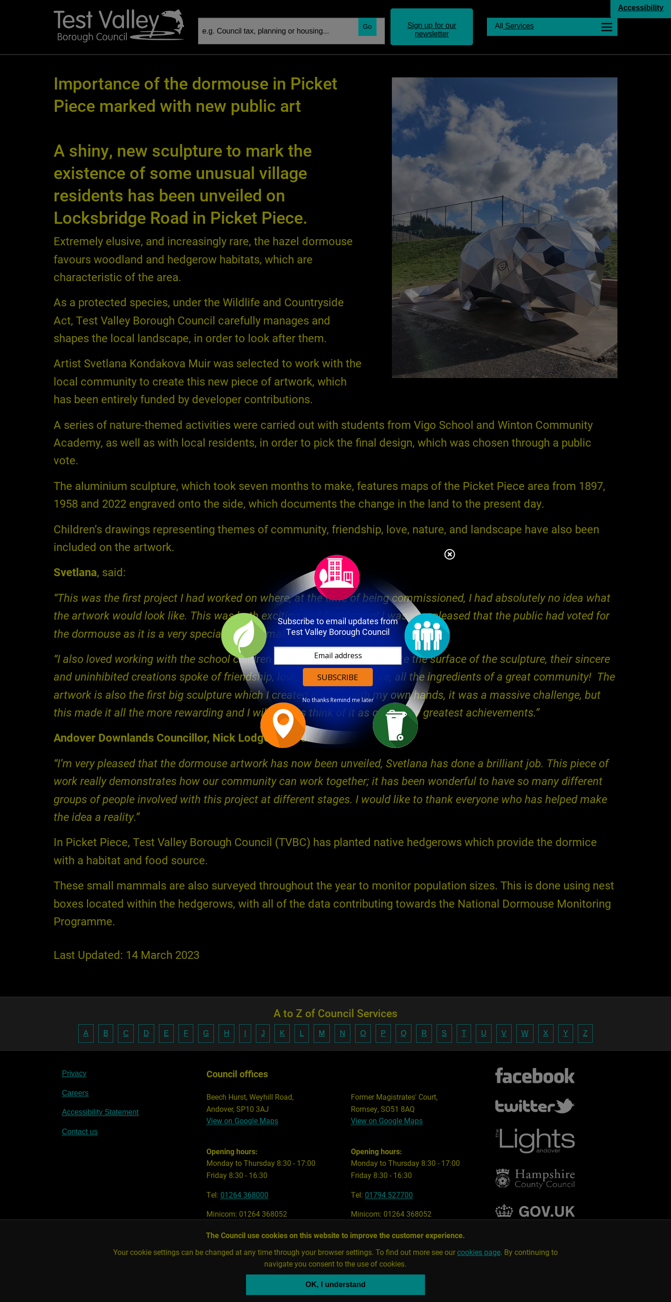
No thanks (315, 700)
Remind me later (352, 700)
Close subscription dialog (450, 555)
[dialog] (335, 651)
